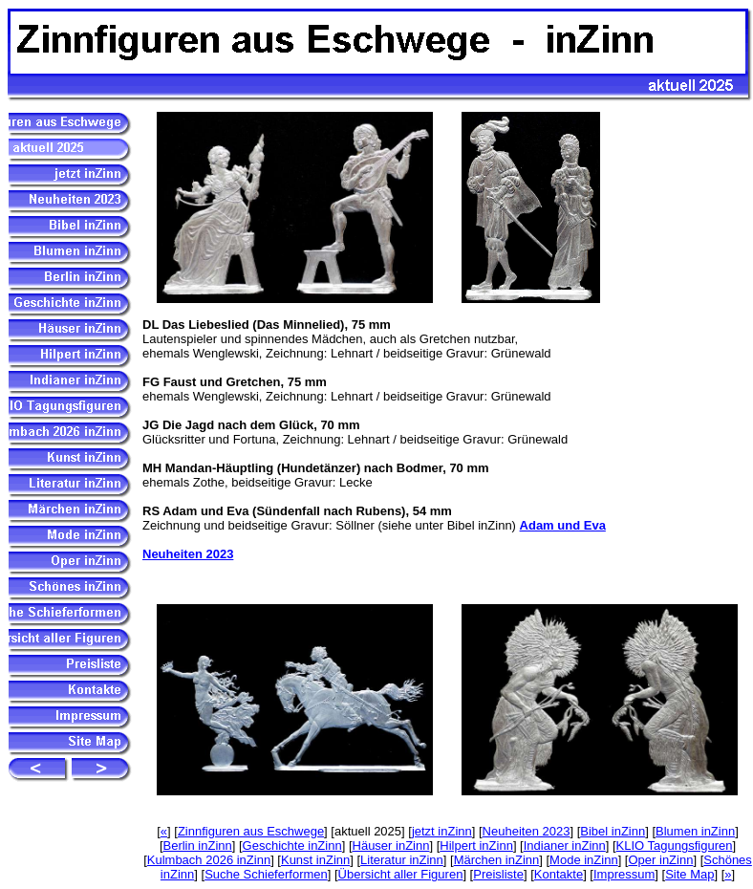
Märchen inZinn (497, 860)
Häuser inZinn (391, 845)
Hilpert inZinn (476, 845)
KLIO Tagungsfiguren (674, 845)
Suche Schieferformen (266, 874)
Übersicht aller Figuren (400, 874)
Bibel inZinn (612, 831)
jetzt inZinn (442, 831)
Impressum (624, 874)
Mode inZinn (583, 860)
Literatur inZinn (401, 860)
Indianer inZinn (565, 845)
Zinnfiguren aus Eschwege (251, 831)
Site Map (689, 874)
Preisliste (498, 874)
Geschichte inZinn (292, 845)
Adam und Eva (563, 525)
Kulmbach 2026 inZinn (208, 860)
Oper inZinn (660, 860)
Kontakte (558, 874)
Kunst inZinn (315, 860)
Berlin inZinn (197, 845)
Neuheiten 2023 (187, 554)
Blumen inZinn (695, 831)
